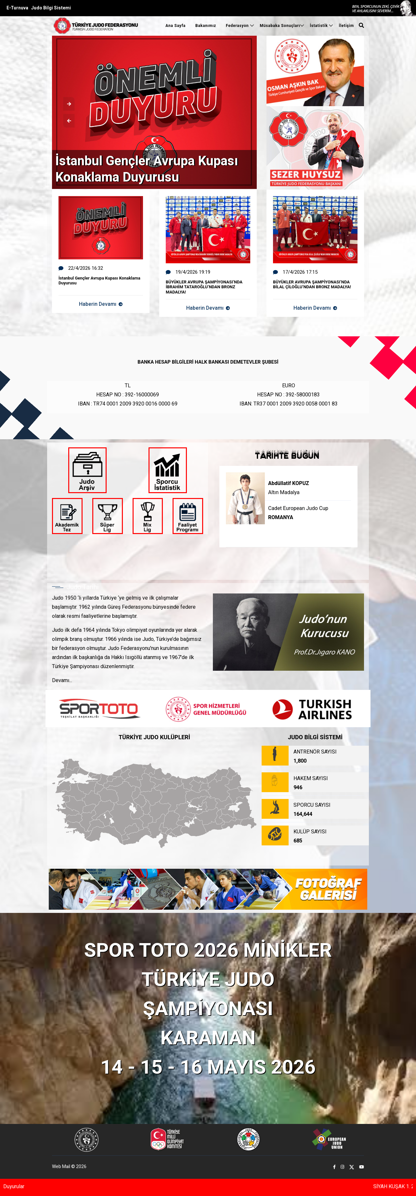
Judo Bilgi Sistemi (51, 8)
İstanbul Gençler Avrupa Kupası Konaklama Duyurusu (146, 169)
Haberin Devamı (101, 304)
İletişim (346, 25)
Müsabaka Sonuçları (280, 25)
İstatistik (319, 25)
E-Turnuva (17, 8)
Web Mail (61, 1166)
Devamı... (62, 680)
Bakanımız (205, 25)
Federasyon (238, 25)
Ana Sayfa (175, 25)
